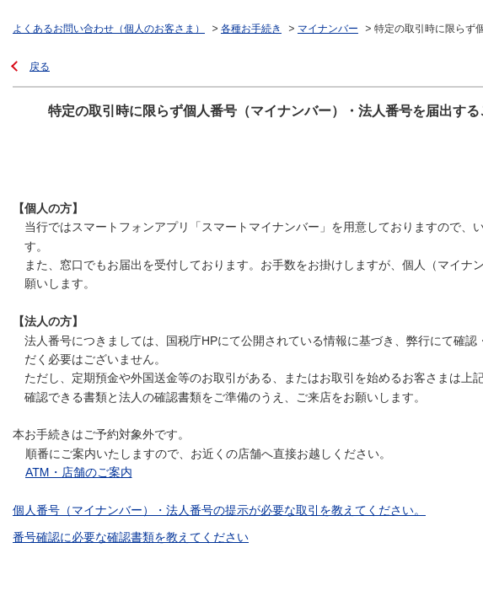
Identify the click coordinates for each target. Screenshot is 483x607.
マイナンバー (328, 29)
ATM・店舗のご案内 (78, 472)
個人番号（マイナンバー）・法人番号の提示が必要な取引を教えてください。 (219, 510)
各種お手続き (251, 29)
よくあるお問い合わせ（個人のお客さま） (109, 29)
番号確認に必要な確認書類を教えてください (131, 537)
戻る (40, 67)
